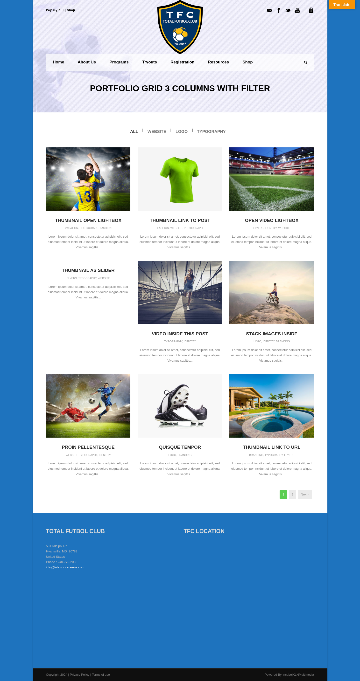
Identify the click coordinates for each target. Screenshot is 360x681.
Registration (182, 62)
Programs (118, 62)
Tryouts (149, 62)
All (134, 131)
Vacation (71, 228)
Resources (218, 62)
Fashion (106, 228)
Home (58, 62)
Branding (283, 341)
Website (157, 131)
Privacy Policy (80, 674)
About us (87, 62)
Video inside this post (180, 333)
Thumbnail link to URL (272, 447)
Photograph (89, 228)
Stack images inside (271, 333)
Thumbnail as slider (88, 270)
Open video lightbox (272, 220)
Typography (211, 131)
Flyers (258, 228)
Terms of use (101, 674)
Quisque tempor (180, 447)
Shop (71, 10)
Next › (305, 494)
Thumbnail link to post (180, 220)
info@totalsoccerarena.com (65, 567)
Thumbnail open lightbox (88, 220)
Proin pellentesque (88, 447)
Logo (182, 131)
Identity (271, 228)
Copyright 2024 (56, 674)
